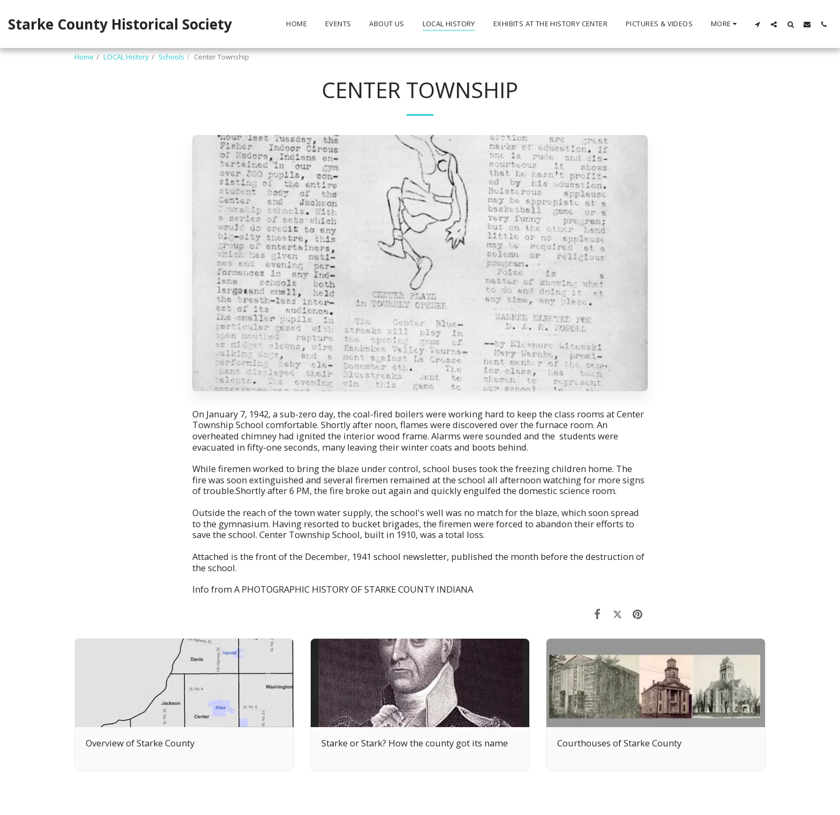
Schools (171, 57)
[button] (757, 24)
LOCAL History (126, 57)
